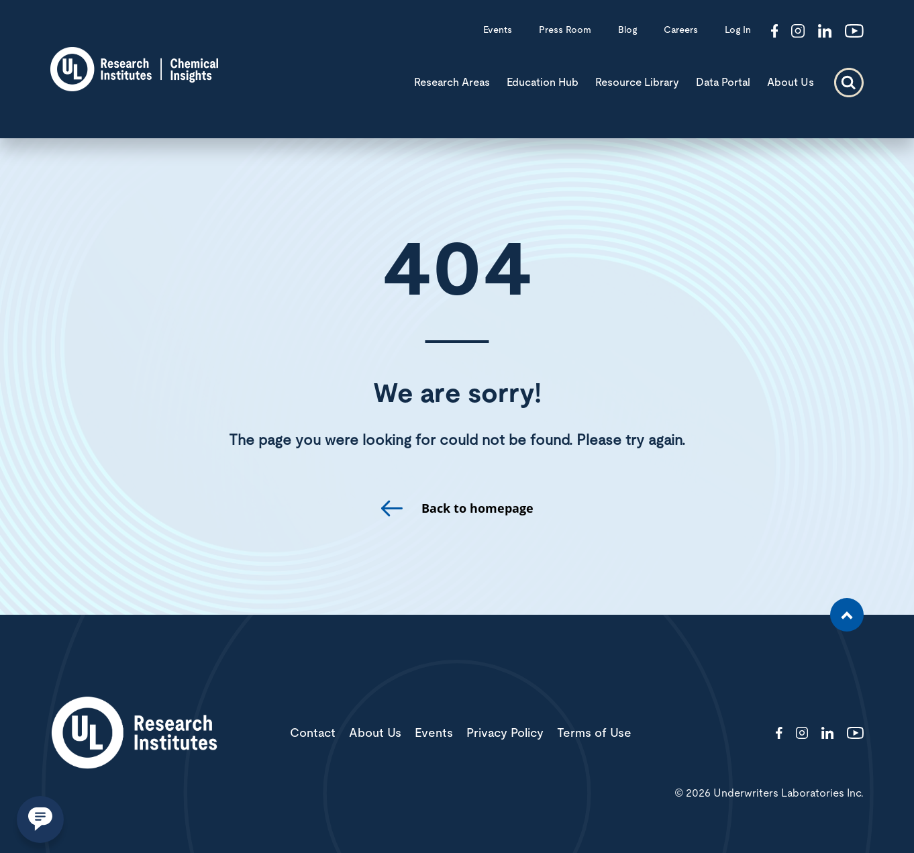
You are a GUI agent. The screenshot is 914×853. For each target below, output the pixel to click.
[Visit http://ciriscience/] (798, 32)
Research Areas (452, 82)
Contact (313, 733)
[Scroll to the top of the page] (847, 615)
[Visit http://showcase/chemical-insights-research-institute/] (824, 32)
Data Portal (723, 82)
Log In (738, 30)
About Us (790, 82)
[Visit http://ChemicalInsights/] (774, 32)
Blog (627, 30)
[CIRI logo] (134, 87)
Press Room (565, 30)
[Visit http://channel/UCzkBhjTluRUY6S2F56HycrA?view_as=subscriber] (854, 32)
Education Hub (542, 82)
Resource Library (637, 82)
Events (497, 30)
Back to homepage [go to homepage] (477, 508)
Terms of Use (594, 733)
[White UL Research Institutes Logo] (134, 733)
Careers (681, 30)
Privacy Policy (505, 733)
